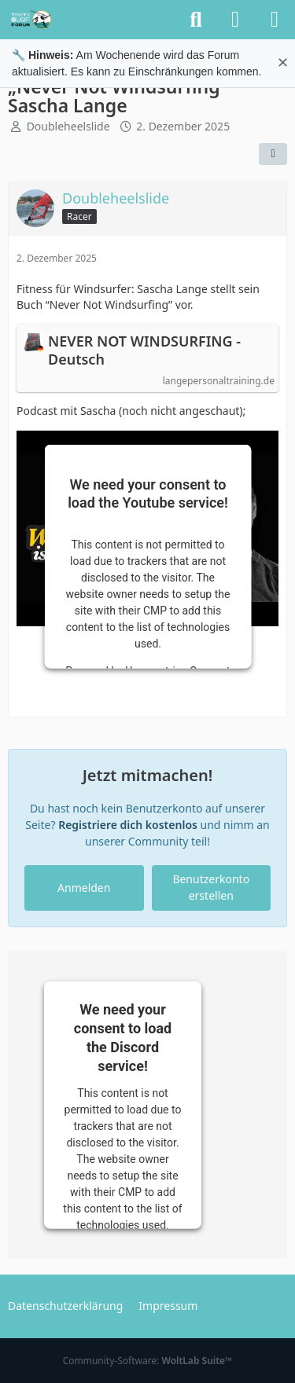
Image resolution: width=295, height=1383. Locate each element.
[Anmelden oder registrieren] (235, 19)
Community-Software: (148, 1360)
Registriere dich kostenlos (127, 824)
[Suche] (196, 19)
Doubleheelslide (68, 126)
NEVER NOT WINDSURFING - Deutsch (144, 350)
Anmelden (83, 887)
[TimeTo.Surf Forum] (31, 19)
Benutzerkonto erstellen (210, 887)
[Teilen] (273, 154)
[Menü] (274, 19)
